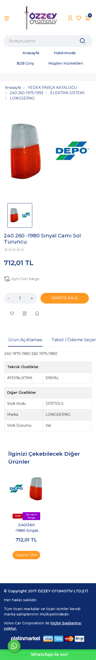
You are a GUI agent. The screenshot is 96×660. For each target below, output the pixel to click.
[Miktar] (20, 298)
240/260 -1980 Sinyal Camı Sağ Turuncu (26, 527)
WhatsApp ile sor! (49, 654)
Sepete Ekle (26, 554)
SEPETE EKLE (64, 298)
